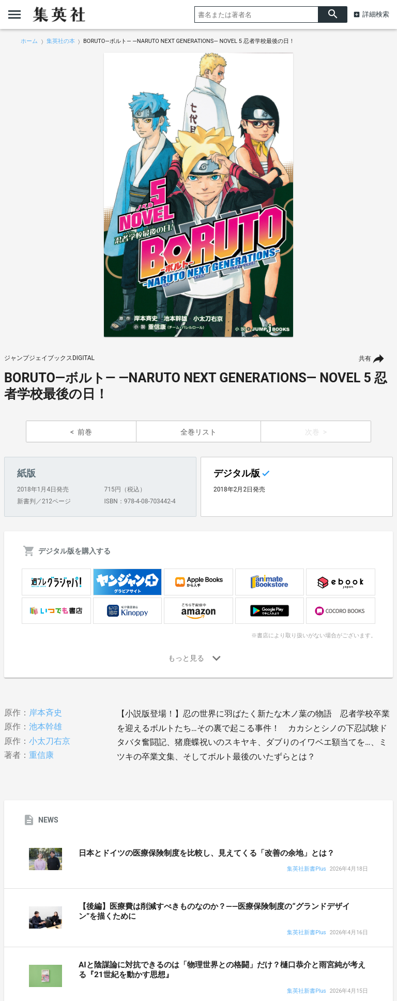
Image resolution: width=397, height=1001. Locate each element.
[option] (198, 195)
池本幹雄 (45, 726)
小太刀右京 (49, 741)
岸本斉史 (45, 713)
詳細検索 (375, 14)
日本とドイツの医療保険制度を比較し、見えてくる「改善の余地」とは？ (206, 853)
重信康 (41, 755)
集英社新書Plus (306, 869)
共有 (365, 358)
